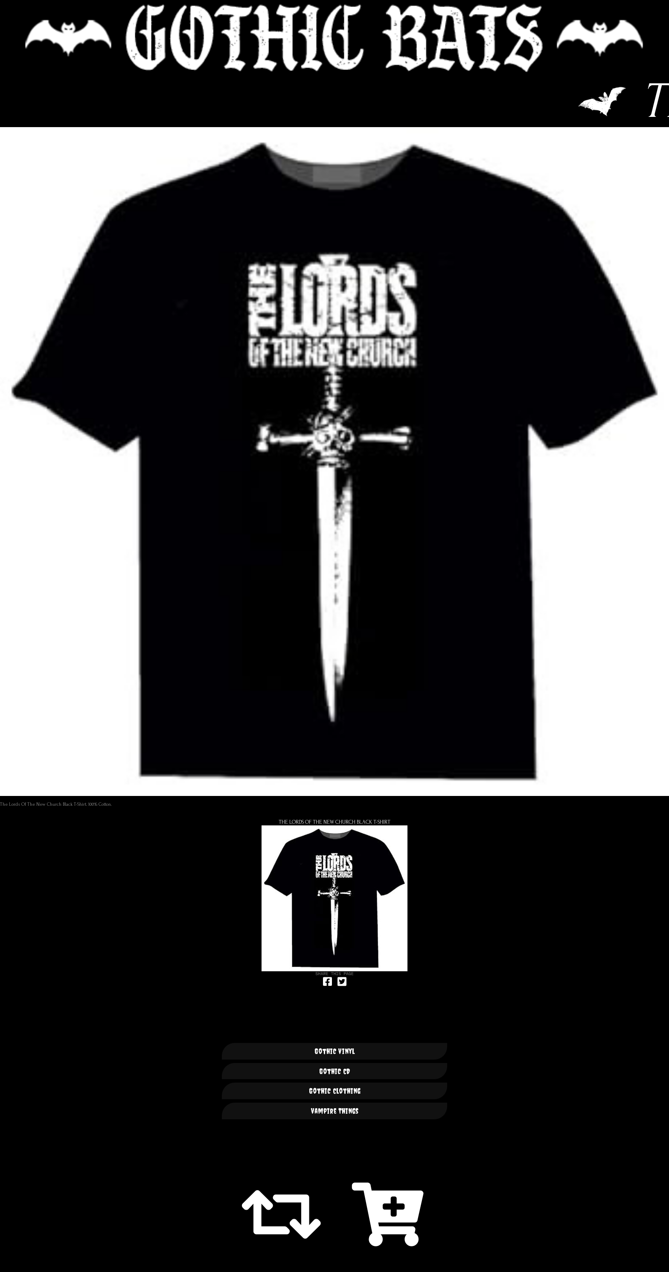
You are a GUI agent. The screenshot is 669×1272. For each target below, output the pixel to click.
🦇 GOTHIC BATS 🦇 (334, 38)
